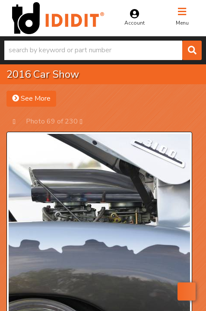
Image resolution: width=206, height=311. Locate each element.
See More (31, 98)
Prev (18, 121)
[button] (103, 50)
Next (85, 121)
